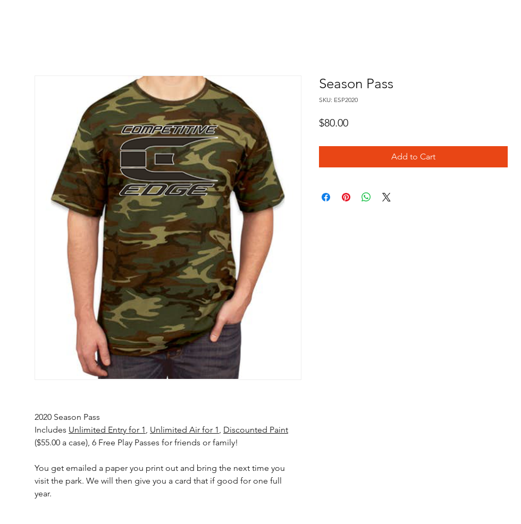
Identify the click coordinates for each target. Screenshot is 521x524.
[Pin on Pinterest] (346, 197)
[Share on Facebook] (326, 197)
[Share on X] (386, 197)
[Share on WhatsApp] (366, 197)
